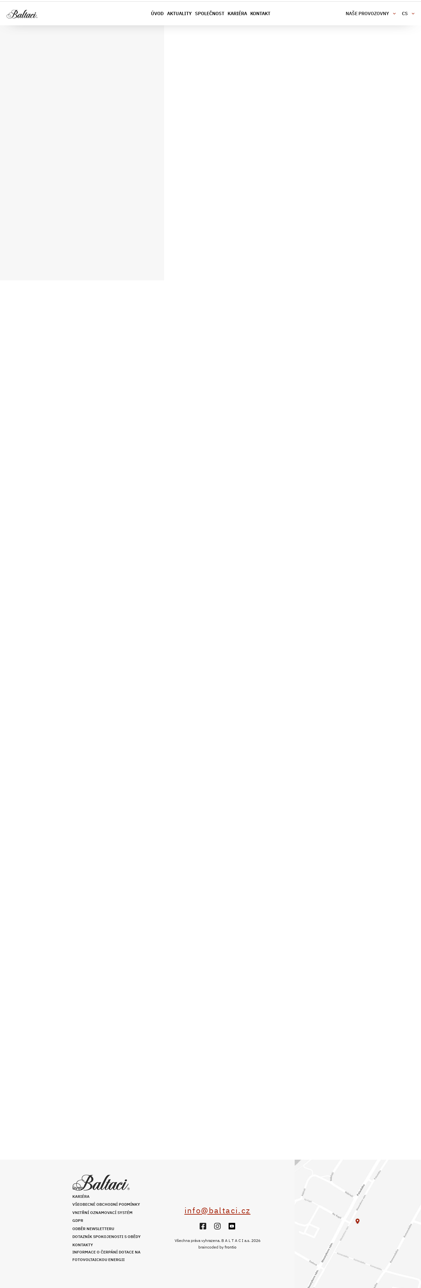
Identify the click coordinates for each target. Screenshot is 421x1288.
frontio (230, 1247)
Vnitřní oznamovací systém (102, 1212)
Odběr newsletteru (93, 1228)
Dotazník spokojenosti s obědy (106, 1236)
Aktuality (179, 13)
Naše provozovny (367, 13)
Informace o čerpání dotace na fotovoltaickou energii (106, 1255)
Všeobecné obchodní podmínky (106, 1204)
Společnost (209, 13)
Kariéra (237, 13)
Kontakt (260, 13)
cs (405, 13)
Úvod (157, 13)
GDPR (77, 1220)
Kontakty (82, 1244)
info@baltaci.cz (218, 1210)
